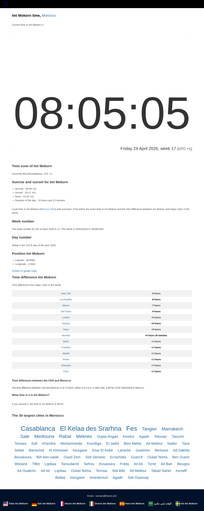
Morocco (49, 15)
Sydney (66, 323)
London (66, 317)
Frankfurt (65, 347)
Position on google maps (24, 271)
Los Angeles (66, 299)
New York (66, 293)
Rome (66, 359)
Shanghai (66, 365)
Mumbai (66, 335)
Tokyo (66, 329)
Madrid (65, 353)
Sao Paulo (66, 311)
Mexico (65, 305)
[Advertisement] (102, 56)
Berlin (66, 341)
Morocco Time (47, 209)
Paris (66, 371)
